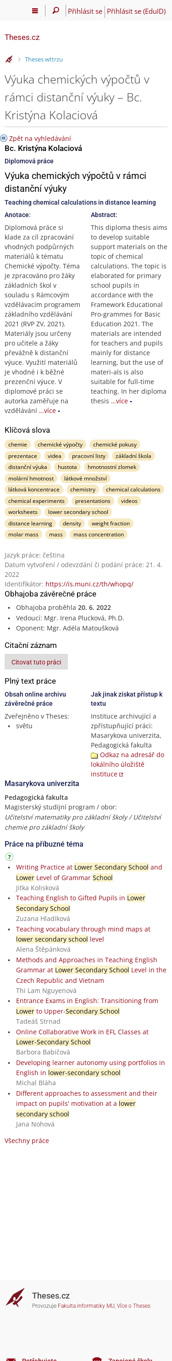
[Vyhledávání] (55, 11)
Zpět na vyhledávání (40, 138)
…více (47, 410)
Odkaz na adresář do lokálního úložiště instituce (127, 764)
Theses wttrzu (44, 59)
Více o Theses (133, 1306)
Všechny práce (27, 1140)
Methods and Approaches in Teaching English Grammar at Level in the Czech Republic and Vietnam (91, 970)
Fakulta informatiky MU (86, 1306)
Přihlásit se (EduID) (136, 11)
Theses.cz (22, 37)
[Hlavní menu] (35, 11)
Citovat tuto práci (36, 662)
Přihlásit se (85, 11)
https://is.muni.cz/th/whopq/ (89, 584)
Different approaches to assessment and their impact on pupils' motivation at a (86, 1103)
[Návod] (11, 858)
